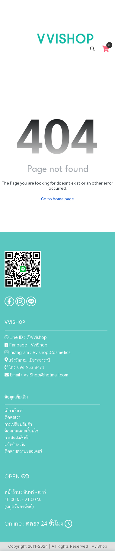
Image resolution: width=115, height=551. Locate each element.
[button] (92, 49)
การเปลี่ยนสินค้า (18, 424)
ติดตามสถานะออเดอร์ (23, 451)
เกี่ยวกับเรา (14, 410)
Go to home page (57, 198)
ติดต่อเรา (12, 417)
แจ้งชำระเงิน (15, 444)
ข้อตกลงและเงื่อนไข (22, 430)
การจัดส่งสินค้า (17, 437)
